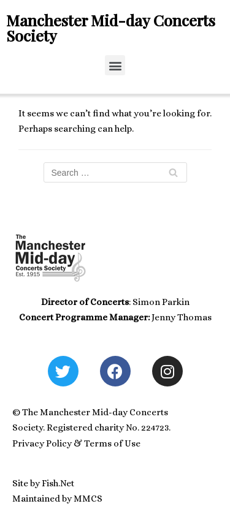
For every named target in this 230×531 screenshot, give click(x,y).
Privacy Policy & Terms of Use (76, 443)
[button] (115, 65)
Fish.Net (58, 483)
